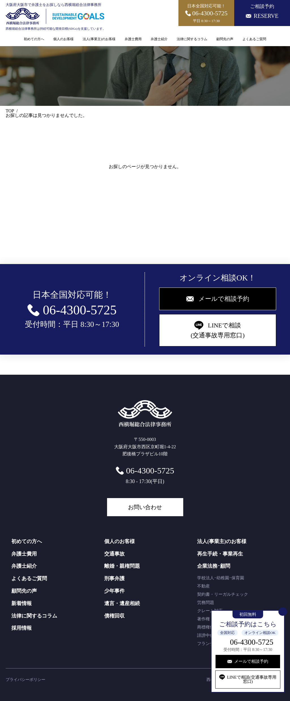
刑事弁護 (114, 578)
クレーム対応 (210, 610)
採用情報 (21, 628)
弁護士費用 (133, 39)
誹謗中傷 (205, 635)
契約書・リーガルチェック (222, 594)
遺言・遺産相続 (122, 603)
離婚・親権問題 (122, 566)
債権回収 (114, 616)
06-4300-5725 (251, 642)
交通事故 (114, 554)
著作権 (203, 619)
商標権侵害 (207, 627)
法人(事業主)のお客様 (99, 39)
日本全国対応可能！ (206, 13)
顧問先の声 (224, 39)
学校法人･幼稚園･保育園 (220, 578)
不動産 (203, 586)
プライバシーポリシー (25, 680)
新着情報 (21, 603)
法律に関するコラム (192, 39)
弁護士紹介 (159, 39)
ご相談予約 (262, 11)
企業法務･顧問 (213, 566)
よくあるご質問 (254, 39)
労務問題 (205, 602)
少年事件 (114, 591)
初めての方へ (34, 39)
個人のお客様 (63, 39)
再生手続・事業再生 (220, 554)
